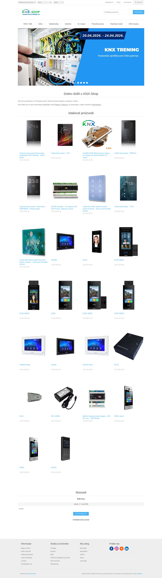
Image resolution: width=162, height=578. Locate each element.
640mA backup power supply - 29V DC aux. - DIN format (96, 417)
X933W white (25, 365)
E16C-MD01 (119, 260)
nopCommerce (31, 573)
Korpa (82, 557)
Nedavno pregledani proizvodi (60, 557)
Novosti (53, 551)
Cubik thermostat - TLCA (124, 207)
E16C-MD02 (24, 313)
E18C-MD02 (119, 313)
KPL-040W (55, 416)
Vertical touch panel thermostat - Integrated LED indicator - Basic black (32, 155)
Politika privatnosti (27, 554)
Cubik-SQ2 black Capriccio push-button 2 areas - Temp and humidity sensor (34, 262)
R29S (22, 468)
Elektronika (54, 24)
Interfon (68, 24)
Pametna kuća (98, 24)
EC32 (116, 365)
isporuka (139, 573)
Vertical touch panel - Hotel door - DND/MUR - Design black (33, 208)
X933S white (88, 365)
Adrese (82, 554)
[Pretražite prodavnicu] (118, 12)
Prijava (118, 2)
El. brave (81, 24)
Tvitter (117, 549)
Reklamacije (55, 564)
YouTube (127, 549)
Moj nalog (83, 548)
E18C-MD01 (88, 313)
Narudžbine (84, 551)
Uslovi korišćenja (26, 557)
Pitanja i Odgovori (61, 105)
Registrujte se (109, 2)
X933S (54, 365)
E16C (85, 260)
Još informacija (81, 514)
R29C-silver (119, 416)
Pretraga (53, 548)
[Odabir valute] (44, 2)
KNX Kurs (81, 499)
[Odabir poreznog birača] (27, 2)
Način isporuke (26, 551)
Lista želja (83, 561)
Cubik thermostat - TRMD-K (125, 153)
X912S (54, 468)
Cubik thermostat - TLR (60, 153)
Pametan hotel (116, 24)
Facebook (111, 549)
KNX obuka (133, 24)
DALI (41, 24)
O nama (23, 561)
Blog (52, 554)
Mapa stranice (25, 548)
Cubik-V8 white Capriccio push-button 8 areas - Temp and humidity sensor (97, 209)
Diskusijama (96, 105)
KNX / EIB (28, 24)
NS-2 (22, 416)
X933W (54, 260)
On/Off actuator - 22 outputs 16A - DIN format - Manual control (64, 208)
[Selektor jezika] (58, 2)
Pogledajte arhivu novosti (81, 519)
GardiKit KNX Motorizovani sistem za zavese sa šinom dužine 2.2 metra (96, 155)
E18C (53, 313)
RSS (122, 549)
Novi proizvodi (55, 561)
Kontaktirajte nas (26, 564)
